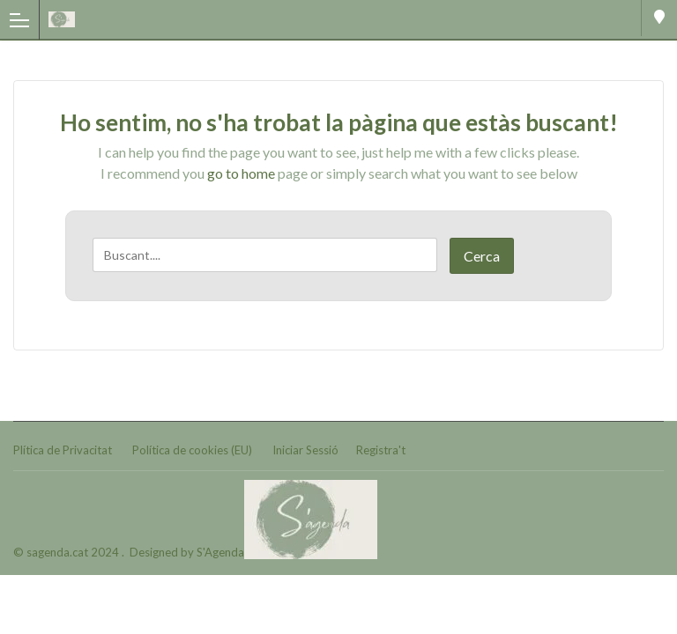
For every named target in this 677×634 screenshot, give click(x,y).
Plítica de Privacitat (62, 450)
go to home (241, 173)
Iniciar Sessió (305, 450)
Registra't (380, 450)
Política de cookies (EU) (192, 450)
